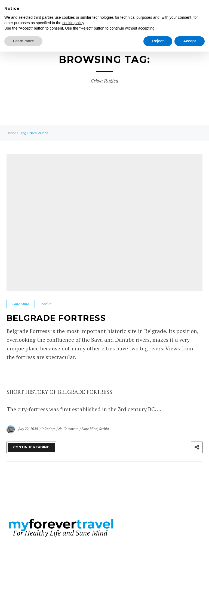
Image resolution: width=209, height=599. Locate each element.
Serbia (46, 303)
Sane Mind (20, 303)
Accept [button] (189, 41)
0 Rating (48, 428)
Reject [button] (158, 41)
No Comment (68, 428)
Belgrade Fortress (57, 318)
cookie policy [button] (73, 23)
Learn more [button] (23, 41)
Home (11, 133)
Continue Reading (31, 447)
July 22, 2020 (28, 428)
